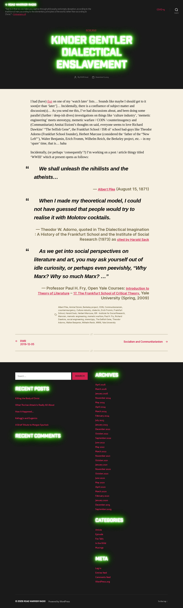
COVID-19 (161, 9)
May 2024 (100, 403)
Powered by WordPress (61, 600)
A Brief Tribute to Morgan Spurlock (33, 426)
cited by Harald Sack (129, 239)
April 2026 (100, 386)
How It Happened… (25, 413)
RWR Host (83, 78)
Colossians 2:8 (19, 14)
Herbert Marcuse (86, 314)
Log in (98, 567)
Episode (99, 534)
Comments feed (103, 576)
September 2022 (104, 438)
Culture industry (84, 311)
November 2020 (103, 469)
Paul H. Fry (110, 317)
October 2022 (102, 434)
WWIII (99, 323)
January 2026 (102, 394)
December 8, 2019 (102, 78)
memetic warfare (96, 317)
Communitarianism (115, 307)
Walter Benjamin (74, 323)
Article (98, 529)
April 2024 (100, 408)
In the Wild (91, 31)
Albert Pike (105, 189)
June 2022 (100, 443)
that (49, 102)
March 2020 (101, 491)
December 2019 (103, 504)
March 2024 (101, 412)
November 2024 (103, 399)
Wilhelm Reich (89, 323)
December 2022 (103, 430)
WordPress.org (103, 580)
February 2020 (103, 495)
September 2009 (104, 509)
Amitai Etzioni (76, 307)
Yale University (110, 323)
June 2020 (100, 478)
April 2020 (100, 487)
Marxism (62, 317)
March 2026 (101, 390)
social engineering (75, 320)
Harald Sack (71, 314)
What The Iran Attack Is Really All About (36, 406)
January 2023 (102, 425)
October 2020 (102, 474)
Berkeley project (92, 307)
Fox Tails (99, 538)
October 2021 (102, 460)
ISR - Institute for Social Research (110, 314)
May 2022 (100, 447)
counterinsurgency (66, 311)
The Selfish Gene (104, 320)
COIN (103, 307)
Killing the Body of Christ (28, 400)
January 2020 (102, 500)
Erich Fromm (107, 311)
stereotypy (90, 320)
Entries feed (101, 572)
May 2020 (100, 482)
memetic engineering (77, 317)
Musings (99, 547)
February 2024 (103, 416)
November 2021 (103, 456)
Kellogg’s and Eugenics (27, 419)
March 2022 (101, 451)
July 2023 (100, 421)
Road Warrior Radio (23, 5)
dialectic (96, 311)
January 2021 (102, 465)
